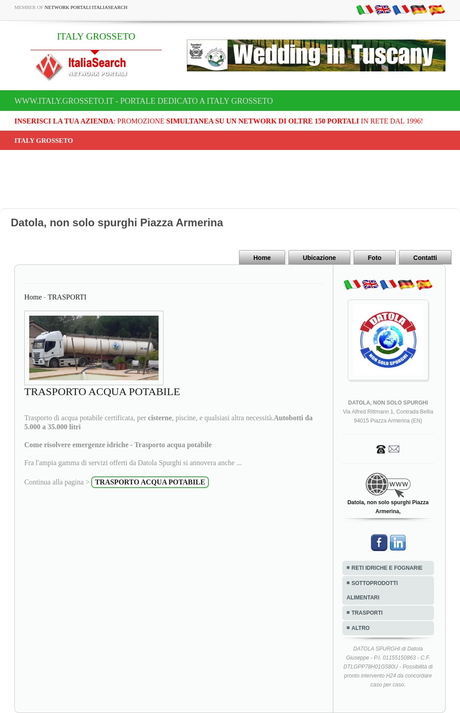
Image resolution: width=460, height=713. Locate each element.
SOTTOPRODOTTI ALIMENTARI (372, 590)
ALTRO (361, 628)
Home (262, 257)
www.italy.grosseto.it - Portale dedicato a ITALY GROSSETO (143, 101)
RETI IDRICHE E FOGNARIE (387, 568)
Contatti (425, 257)
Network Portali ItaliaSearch (86, 7)
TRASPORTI (67, 297)
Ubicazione (319, 257)
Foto (374, 257)
